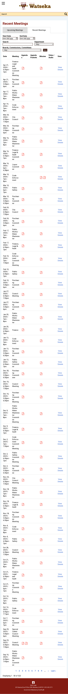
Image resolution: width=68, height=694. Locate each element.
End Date (23, 36)
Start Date (7, 36)
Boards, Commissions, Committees (17, 48)
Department (39, 42)
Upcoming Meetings (15, 30)
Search (5, 42)
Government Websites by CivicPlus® (34, 690)
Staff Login (33, 685)
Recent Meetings (39, 30)
